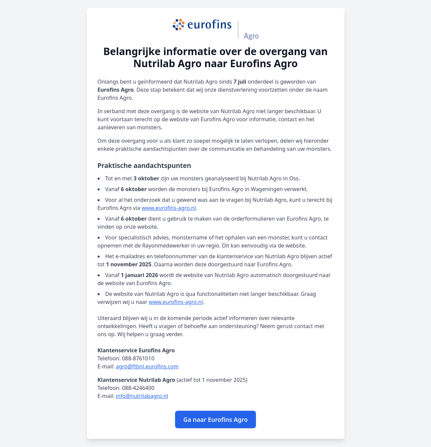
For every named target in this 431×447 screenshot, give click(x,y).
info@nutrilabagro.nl (142, 396)
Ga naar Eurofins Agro (215, 419)
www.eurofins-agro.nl (169, 208)
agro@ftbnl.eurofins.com (147, 366)
